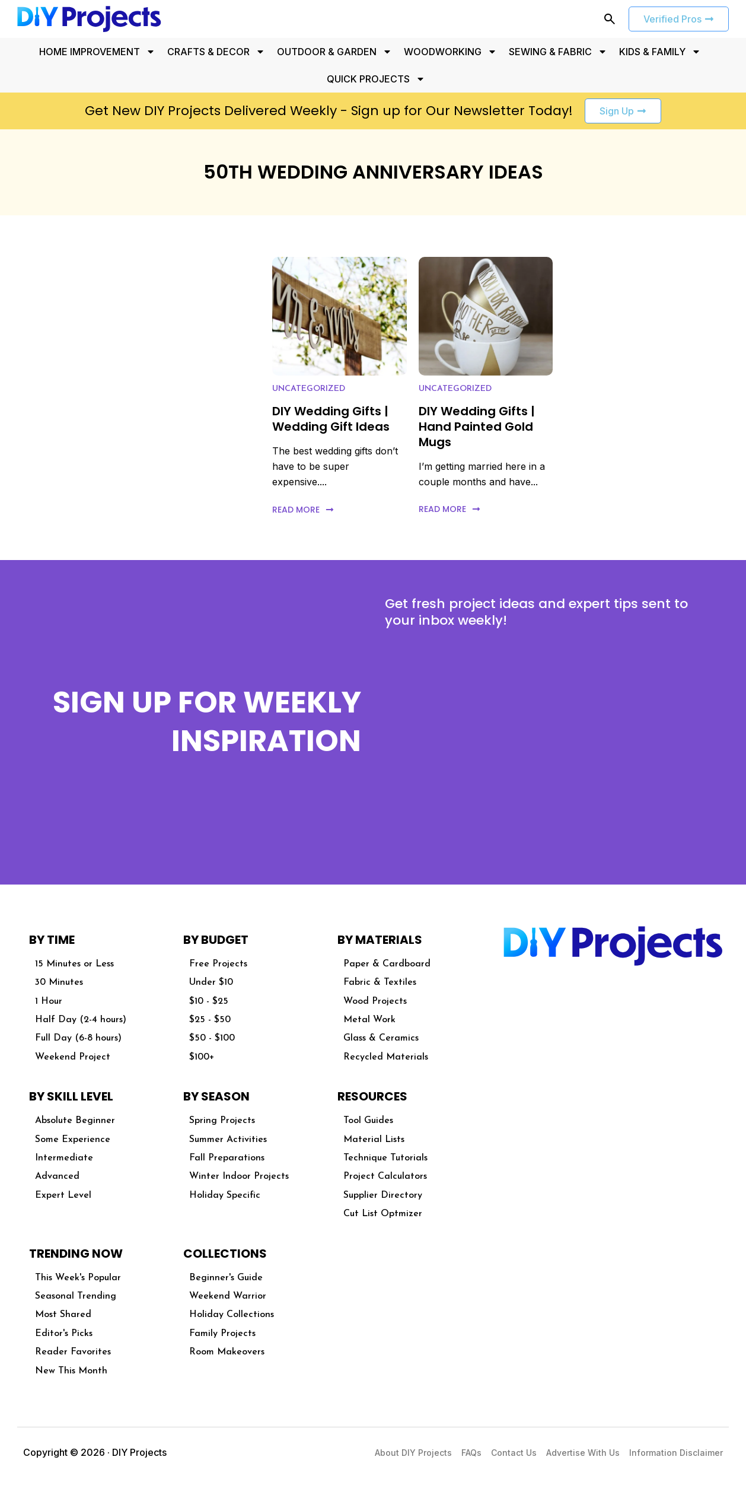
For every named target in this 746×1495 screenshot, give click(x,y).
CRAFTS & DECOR (216, 51)
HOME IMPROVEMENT (97, 51)
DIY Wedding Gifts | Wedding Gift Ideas (331, 419)
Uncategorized (308, 388)
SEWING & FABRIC (558, 51)
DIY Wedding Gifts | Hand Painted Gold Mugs (477, 426)
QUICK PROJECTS (376, 79)
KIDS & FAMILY (660, 51)
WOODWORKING (450, 51)
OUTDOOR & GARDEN (334, 51)
